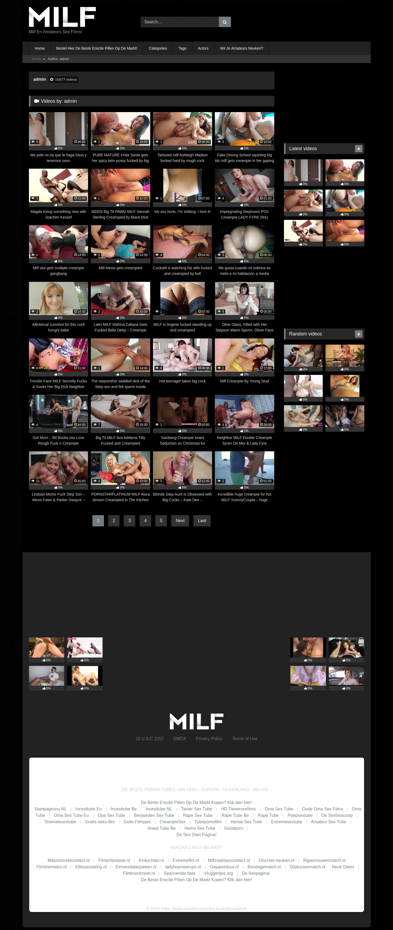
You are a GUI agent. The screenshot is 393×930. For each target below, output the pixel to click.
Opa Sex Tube (111, 815)
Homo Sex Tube (200, 828)
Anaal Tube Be (162, 828)
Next (180, 520)
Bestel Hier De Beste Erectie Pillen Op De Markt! (96, 48)
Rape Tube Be (235, 815)
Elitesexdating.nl (91, 867)
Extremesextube (286, 822)
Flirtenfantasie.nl (114, 860)
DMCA (179, 738)
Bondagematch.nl (264, 867)
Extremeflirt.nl (186, 860)
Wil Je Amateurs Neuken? (241, 48)
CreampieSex (173, 822)
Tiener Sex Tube (196, 809)
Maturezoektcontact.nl (69, 860)
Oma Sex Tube (279, 809)
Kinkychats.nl (151, 860)
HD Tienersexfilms (238, 809)
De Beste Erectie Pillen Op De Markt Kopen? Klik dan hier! (196, 802)
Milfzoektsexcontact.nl (229, 860)
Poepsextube (299, 815)
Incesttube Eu (89, 809)
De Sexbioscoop (337, 815)
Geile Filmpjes (137, 822)
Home (40, 48)
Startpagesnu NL (51, 809)
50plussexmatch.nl (307, 867)
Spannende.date (179, 873)
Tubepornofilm (208, 822)
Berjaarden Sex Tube (154, 815)
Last (202, 520)
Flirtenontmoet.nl (139, 873)
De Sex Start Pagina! (196, 834)
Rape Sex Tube (197, 815)
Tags (182, 48)
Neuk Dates (343, 867)
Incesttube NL (158, 809)
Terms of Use (244, 738)
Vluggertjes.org (218, 873)
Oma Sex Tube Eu (71, 815)
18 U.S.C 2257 (150, 738)
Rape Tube (268, 815)
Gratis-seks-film (100, 822)
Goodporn (233, 828)
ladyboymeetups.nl (183, 867)
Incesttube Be (124, 809)
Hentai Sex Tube (246, 822)
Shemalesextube (60, 822)
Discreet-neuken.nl (276, 860)
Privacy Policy (209, 738)
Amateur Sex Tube (329, 822)
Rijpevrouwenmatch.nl (324, 860)
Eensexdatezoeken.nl (135, 867)
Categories (158, 48)
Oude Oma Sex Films (322, 809)
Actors (203, 48)
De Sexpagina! (256, 873)
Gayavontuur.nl (224, 867)
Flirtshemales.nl (51, 867)
